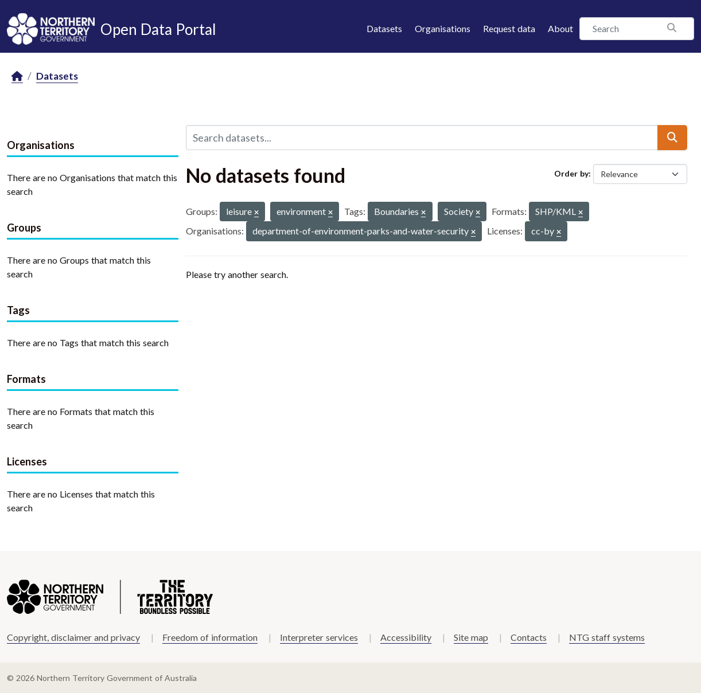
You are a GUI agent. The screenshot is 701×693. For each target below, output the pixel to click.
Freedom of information (210, 637)
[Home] (17, 76)
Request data (509, 28)
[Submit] (672, 137)
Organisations (442, 28)
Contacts (529, 637)
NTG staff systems (607, 637)
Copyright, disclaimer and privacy (73, 637)
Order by (571, 173)
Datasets (384, 28)
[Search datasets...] (422, 137)
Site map (471, 637)
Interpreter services (319, 637)
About (560, 28)
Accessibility (405, 637)
